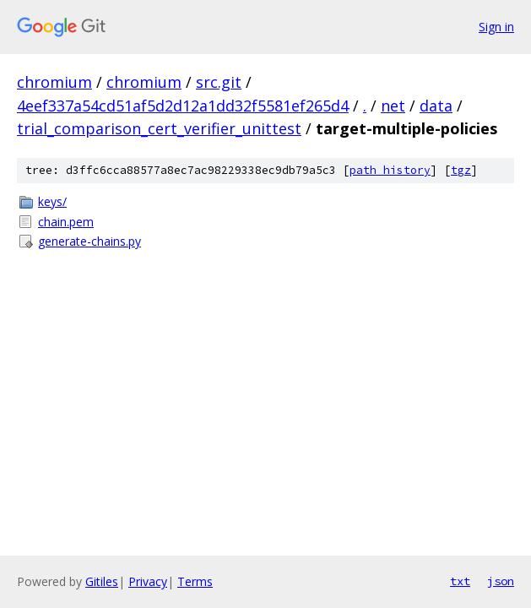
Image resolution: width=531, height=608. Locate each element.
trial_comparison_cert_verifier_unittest (159, 128)
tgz (461, 170)
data (436, 105)
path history (390, 170)
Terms (195, 581)
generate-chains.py (89, 241)
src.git (218, 82)
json (500, 581)
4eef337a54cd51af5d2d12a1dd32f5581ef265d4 (183, 105)
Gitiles (101, 581)
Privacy (147, 581)
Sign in (496, 27)
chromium (54, 82)
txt (460, 581)
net (393, 105)
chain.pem (66, 222)
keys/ (52, 201)
